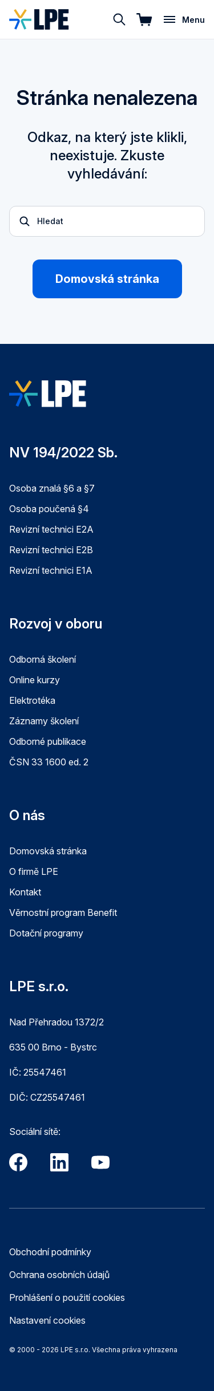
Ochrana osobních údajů (59, 1274)
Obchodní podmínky (50, 1252)
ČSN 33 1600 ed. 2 (48, 762)
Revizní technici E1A (50, 570)
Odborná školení (42, 659)
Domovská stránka (107, 279)
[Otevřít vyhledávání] (107, 221)
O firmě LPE (33, 871)
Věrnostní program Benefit (63, 912)
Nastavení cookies (47, 1320)
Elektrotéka (32, 700)
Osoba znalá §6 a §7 (52, 488)
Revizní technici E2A (51, 529)
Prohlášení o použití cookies (67, 1297)
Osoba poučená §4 (49, 508)
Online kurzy (34, 680)
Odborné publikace (47, 741)
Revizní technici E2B (51, 549)
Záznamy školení (44, 721)
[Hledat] (119, 19)
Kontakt (25, 892)
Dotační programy (46, 933)
